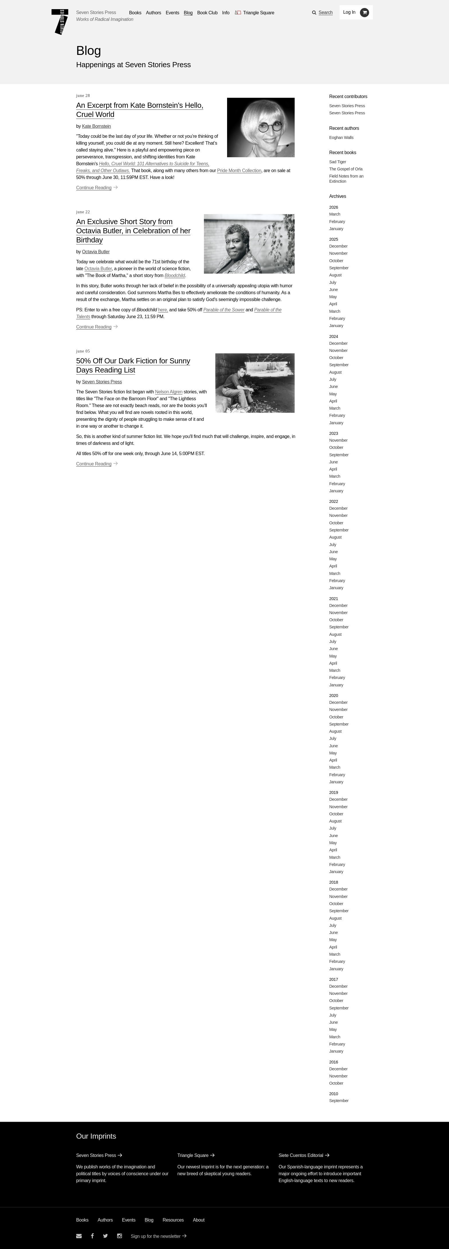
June (333, 289)
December (338, 246)
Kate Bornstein (96, 126)
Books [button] (135, 12)
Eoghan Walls (341, 137)
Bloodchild (175, 275)
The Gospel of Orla (346, 169)
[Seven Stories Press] (60, 22)
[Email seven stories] (79, 1236)
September (339, 268)
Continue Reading (93, 187)
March (334, 214)
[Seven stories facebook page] (92, 1236)
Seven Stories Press (96, 12)
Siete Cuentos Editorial (301, 1155)
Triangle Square (192, 1155)
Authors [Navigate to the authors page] (153, 12)
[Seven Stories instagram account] (119, 1236)
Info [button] (226, 12)
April (333, 304)
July (332, 282)
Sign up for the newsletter (156, 1236)
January (336, 228)
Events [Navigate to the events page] (172, 12)
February (337, 221)
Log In (349, 12)
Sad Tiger (337, 162)
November (338, 253)
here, (163, 309)
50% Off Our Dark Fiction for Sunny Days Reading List (133, 365)
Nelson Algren (169, 391)
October (336, 260)
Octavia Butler (95, 251)
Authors (105, 1220)
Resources (173, 1220)
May (333, 296)
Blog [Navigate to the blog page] (188, 12)
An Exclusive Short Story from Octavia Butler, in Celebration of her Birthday (133, 230)
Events (128, 1220)
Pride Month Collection (239, 170)
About (198, 1220)
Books (82, 1220)
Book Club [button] (207, 12)
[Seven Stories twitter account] (105, 1236)
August (335, 275)
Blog (149, 1220)
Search (326, 12)
